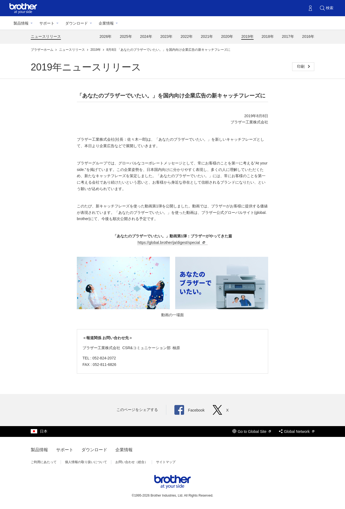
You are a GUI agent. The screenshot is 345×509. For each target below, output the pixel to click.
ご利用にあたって (44, 462)
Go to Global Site (251, 431)
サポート (46, 23)
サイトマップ (165, 462)
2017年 (288, 36)
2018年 (268, 36)
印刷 (301, 66)
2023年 (166, 36)
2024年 (146, 36)
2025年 (126, 36)
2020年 (227, 36)
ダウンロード (76, 23)
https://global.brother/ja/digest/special (171, 242)
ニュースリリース (46, 36)
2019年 (247, 36)
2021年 (207, 36)
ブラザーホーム (42, 50)
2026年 (105, 36)
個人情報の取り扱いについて (86, 462)
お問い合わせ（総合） (131, 462)
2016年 (308, 36)
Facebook (189, 410)
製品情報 (21, 23)
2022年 (187, 36)
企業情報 (106, 23)
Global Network (296, 431)
